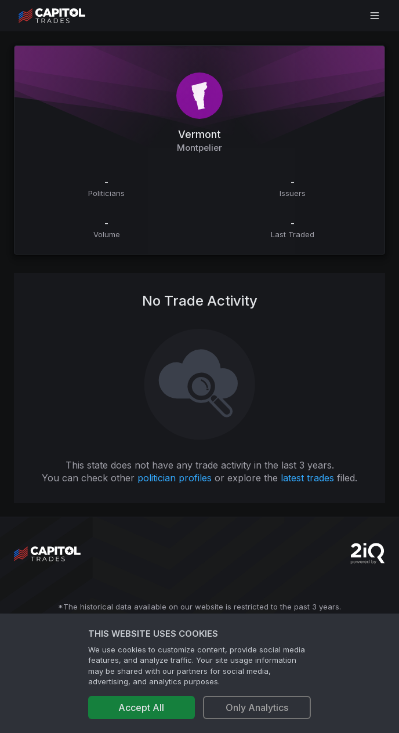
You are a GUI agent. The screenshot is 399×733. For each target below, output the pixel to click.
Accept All (141, 707)
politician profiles (174, 478)
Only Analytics (257, 707)
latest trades (307, 478)
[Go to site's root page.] (65, 15)
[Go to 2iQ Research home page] (367, 553)
